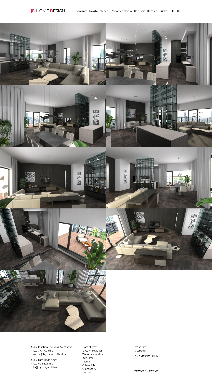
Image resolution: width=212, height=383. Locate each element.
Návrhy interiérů (99, 10)
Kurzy (163, 10)
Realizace (81, 10)
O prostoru (89, 368)
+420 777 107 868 (42, 350)
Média (86, 361)
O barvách (88, 365)
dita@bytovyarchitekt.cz (46, 367)
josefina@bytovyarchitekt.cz (48, 354)
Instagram (140, 346)
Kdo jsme (139, 10)
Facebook (139, 350)
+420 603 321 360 (42, 363)
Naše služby (89, 346)
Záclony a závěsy (121, 10)
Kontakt (152, 10)
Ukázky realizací (92, 350)
